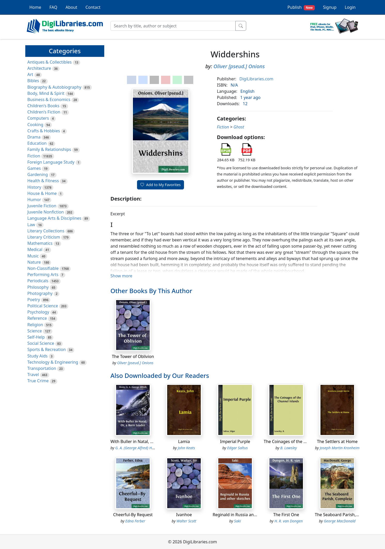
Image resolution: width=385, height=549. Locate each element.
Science (34, 331)
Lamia (184, 441)
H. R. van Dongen (288, 520)
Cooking (35, 124)
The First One (286, 514)
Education (37, 143)
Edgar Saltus (237, 447)
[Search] (173, 26)
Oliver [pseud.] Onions (239, 66)
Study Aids (37, 356)
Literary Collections (45, 231)
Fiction (33, 156)
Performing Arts (42, 274)
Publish (301, 7)
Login (350, 7)
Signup (329, 7)
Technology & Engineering (52, 362)
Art (30, 74)
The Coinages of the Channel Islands (299, 441)
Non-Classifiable (43, 268)
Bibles (33, 80)
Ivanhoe (184, 514)
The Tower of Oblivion (133, 356)
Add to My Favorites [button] (160, 184)
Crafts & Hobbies (43, 131)
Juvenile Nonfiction (45, 212)
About (71, 7)
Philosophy (38, 287)
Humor (34, 199)
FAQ (53, 7)
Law (31, 224)
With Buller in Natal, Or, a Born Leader (147, 441)
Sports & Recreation (46, 349)
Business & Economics (48, 99)
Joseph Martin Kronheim (339, 447)
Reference (37, 318)
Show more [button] (121, 276)
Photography (40, 293)
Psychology (38, 312)
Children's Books (43, 106)
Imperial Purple (235, 441)
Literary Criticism (43, 237)
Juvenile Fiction (41, 206)
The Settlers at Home (337, 441)
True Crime (38, 381)
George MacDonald (340, 520)
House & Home (42, 193)
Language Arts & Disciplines (54, 218)
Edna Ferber (135, 520)
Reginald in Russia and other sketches (249, 514)
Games (34, 168)
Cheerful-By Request (133, 514)
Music (33, 256)
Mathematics (39, 243)
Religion (35, 324)
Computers (38, 118)
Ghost (239, 127)
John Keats (186, 447)
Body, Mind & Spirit (46, 93)
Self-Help (36, 337)
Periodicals (38, 281)
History (34, 187)
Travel (33, 374)
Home (35, 7)
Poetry (33, 299)
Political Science (42, 306)
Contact (92, 7)
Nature (34, 262)
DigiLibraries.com (256, 79)
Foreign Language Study (51, 162)
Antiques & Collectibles (49, 62)
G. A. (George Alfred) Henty (137, 447)
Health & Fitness (43, 181)
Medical (34, 249)
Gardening (37, 174)
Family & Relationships (49, 149)
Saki (237, 520)
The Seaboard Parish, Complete (345, 514)
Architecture (39, 68)
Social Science (40, 343)
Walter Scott (186, 520)
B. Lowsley (288, 447)
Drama (34, 137)
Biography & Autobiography (54, 87)
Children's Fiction (43, 112)
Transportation (41, 368)
